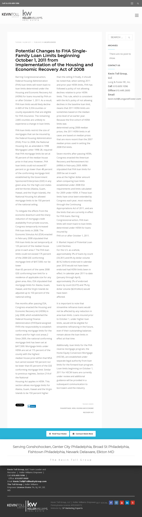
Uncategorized (50, 42)
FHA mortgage (65, 408)
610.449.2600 (122, 90)
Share (31, 406)
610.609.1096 (120, 86)
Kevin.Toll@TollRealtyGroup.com (29, 481)
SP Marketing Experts (72, 508)
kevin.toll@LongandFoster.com (124, 98)
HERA (74, 408)
